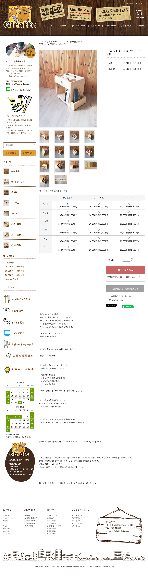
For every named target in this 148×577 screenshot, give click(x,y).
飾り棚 (5, 521)
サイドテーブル (54, 41)
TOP (41, 41)
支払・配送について (78, 515)
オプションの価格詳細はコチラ (53, 190)
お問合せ (140, 26)
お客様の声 (95, 26)
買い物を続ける (116, 300)
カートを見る (76, 521)
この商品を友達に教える (120, 296)
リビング (6, 526)
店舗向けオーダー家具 (54, 526)
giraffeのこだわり (79, 26)
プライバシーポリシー (79, 523)
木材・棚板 (6, 531)
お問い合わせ (76, 526)
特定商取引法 (76, 518)
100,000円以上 (12, 279)
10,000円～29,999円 (56, 44)
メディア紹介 (110, 26)
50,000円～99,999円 (14, 275)
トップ (51, 26)
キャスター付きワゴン (74, 41)
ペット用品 (6, 534)
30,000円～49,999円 (14, 271)
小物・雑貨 (6, 528)
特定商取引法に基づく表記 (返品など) (123, 277)
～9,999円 (9, 262)
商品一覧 (63, 26)
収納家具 (6, 515)
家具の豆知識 (51, 528)
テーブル (6, 523)
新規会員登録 (11, 153)
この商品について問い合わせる (125, 289)
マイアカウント (29, 153)
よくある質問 (126, 26)
